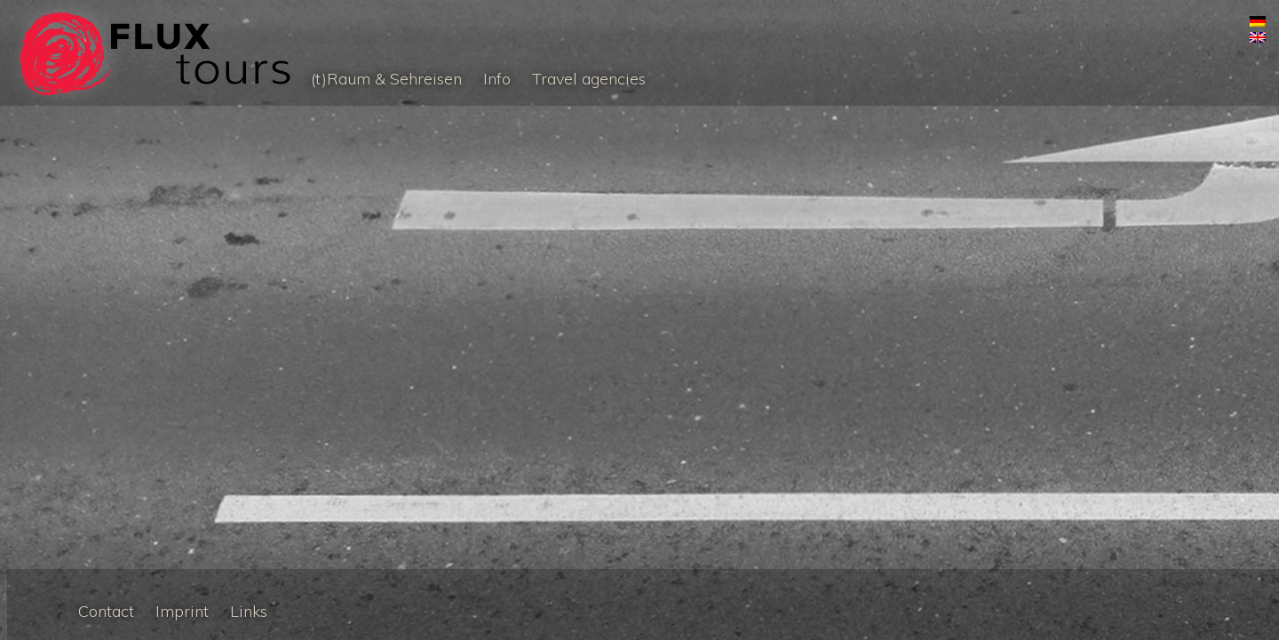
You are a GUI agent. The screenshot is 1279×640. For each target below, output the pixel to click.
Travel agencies (589, 78)
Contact (106, 611)
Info (497, 78)
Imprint (182, 611)
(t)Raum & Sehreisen (386, 78)
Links (248, 611)
